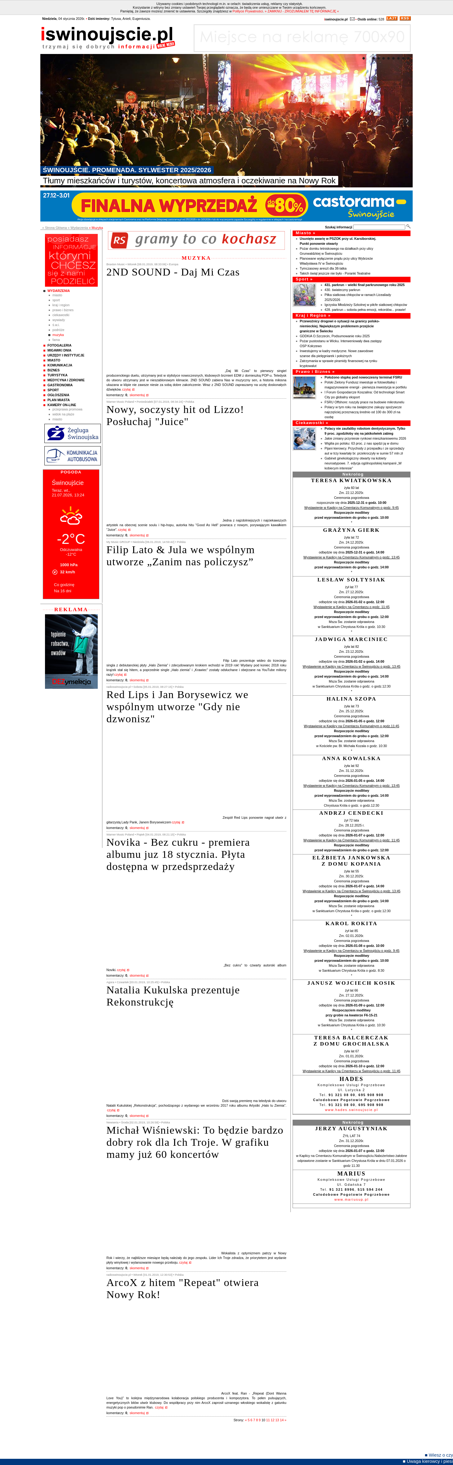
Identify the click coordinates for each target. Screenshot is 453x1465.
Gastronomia (60, 385)
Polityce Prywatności (248, 11)
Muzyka (58, 335)
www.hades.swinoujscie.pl (351, 1110)
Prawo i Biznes (63, 310)
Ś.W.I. (56, 325)
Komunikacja (59, 365)
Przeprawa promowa (67, 409)
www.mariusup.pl (351, 1199)
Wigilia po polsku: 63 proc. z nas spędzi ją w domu (361, 443)
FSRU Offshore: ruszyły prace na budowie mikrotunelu (364, 402)
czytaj (126, 389)
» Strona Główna (54, 228)
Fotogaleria (59, 345)
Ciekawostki (60, 315)
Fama (56, 340)
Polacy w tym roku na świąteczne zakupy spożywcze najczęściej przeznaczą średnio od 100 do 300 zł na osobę (363, 412)
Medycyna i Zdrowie (66, 380)
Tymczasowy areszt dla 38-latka (323, 268)
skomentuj (137, 395)
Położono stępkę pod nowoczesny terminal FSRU (363, 377)
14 (282, 1420)
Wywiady (58, 320)
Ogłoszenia (58, 395)
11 (268, 1420)
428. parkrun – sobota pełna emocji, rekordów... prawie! (365, 309)
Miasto (57, 295)
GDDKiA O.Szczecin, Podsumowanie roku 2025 (335, 336)
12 (273, 1420)
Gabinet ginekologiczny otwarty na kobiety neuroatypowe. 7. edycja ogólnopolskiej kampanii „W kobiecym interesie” (363, 463)
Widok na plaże (63, 414)
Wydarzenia (58, 291)
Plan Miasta (58, 400)
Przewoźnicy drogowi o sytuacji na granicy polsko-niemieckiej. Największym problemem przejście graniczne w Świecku (340, 326)
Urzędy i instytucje (65, 355)
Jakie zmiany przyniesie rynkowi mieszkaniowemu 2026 (365, 438)
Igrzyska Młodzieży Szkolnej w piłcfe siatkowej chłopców (366, 305)
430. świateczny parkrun (342, 290)
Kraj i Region (61, 305)
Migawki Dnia (59, 350)
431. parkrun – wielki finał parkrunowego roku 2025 (365, 285)
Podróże (58, 330)
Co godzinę (64, 584)
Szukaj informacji (338, 227)
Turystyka (57, 375)
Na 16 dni (62, 591)
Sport (56, 300)
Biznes (53, 370)
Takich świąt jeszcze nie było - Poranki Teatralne (335, 273)
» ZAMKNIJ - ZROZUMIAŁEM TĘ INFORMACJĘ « (302, 11)
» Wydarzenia (78, 228)
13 (277, 1420)
